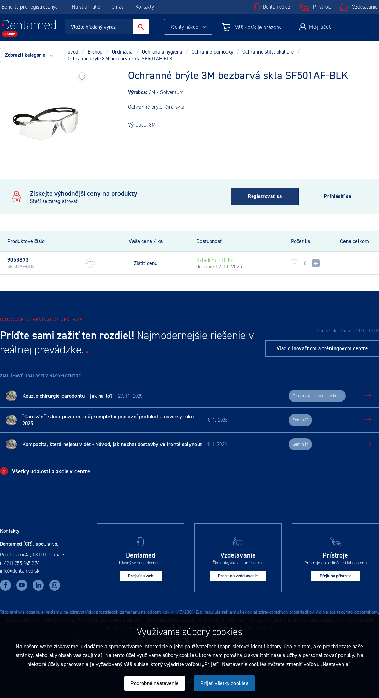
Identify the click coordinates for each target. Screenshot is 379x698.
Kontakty (144, 6)
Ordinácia (122, 51)
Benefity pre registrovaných (31, 6)
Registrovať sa (265, 196)
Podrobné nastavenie (154, 683)
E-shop (95, 51)
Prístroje (322, 6)
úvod (73, 51)
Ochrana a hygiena (162, 51)
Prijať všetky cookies (224, 683)
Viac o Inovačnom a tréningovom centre (322, 348)
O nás (118, 6)
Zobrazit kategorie (29, 54)
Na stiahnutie (86, 6)
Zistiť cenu (145, 263)
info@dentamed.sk (20, 570)
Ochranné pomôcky (212, 51)
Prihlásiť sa (337, 196)
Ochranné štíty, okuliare (268, 51)
